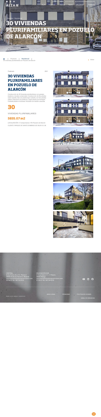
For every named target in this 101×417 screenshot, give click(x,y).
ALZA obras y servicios (17, 301)
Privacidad (66, 299)
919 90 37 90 (10, 285)
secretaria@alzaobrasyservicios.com (19, 284)
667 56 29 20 (20, 285)
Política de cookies (84, 299)
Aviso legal (51, 299)
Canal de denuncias (88, 302)
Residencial (15, 59)
